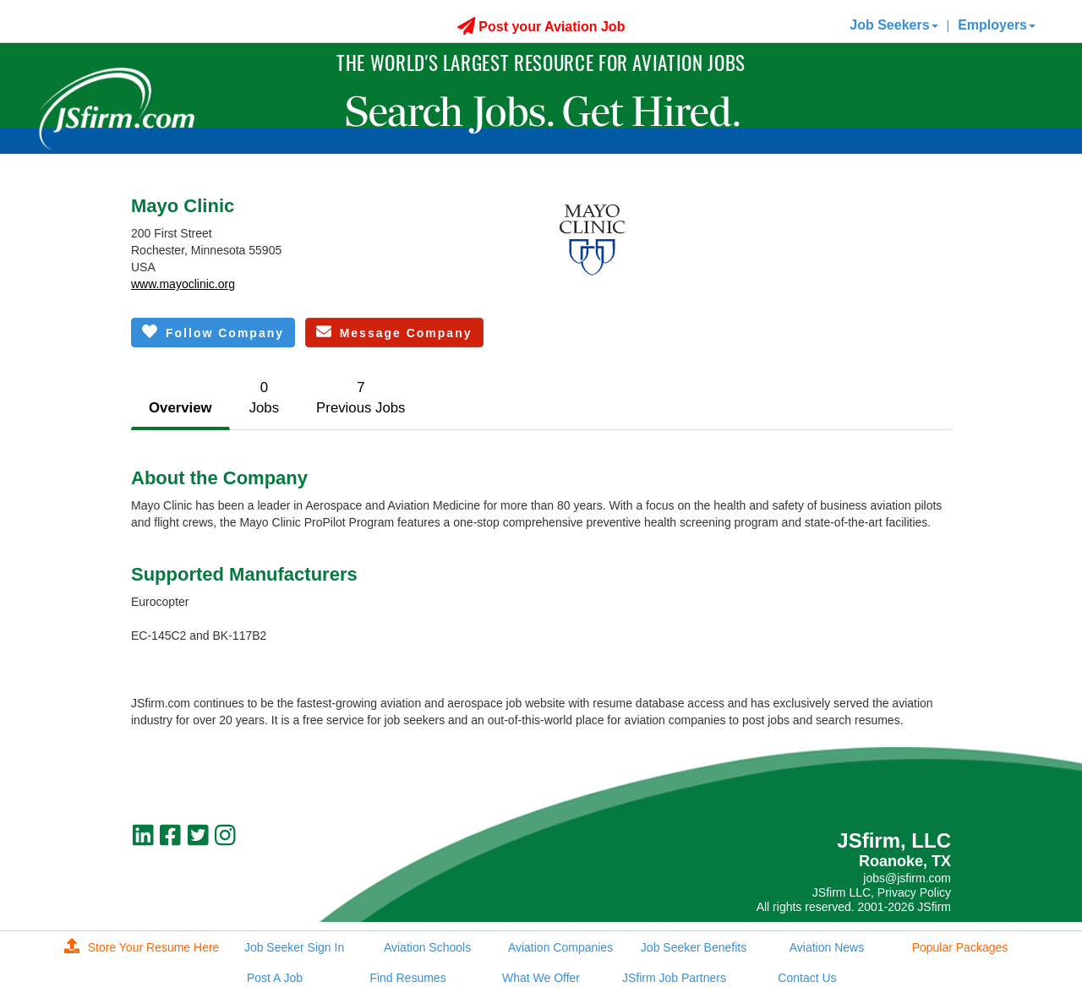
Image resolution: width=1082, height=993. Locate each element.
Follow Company (213, 332)
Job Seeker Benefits (693, 947)
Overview (180, 408)
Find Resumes (407, 978)
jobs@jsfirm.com (907, 878)
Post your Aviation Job (541, 26)
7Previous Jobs (360, 397)
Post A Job (275, 978)
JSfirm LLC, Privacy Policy (881, 892)
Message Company (394, 332)
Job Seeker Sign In (294, 947)
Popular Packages (960, 947)
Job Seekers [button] (893, 25)
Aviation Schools (427, 947)
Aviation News (827, 947)
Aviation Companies (560, 947)
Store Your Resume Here (142, 947)
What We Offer (541, 978)
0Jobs (264, 397)
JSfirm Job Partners (674, 978)
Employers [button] (997, 25)
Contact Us (807, 978)
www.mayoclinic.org (183, 284)
